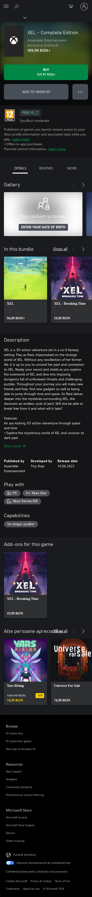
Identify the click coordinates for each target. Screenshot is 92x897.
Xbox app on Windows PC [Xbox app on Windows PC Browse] (21, 749)
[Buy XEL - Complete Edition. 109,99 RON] (46, 72)
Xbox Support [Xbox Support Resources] (14, 771)
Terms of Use (62, 881)
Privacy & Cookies (41, 881)
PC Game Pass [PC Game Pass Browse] (14, 733)
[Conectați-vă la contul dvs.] (84, 6)
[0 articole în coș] (72, 6)
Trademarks (13, 888)
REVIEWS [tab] (46, 168)
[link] (25, 290)
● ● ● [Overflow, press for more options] (80, 91)
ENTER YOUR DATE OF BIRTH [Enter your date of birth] (43, 227)
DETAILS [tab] (20, 168)
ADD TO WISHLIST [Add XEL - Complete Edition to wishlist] (36, 91)
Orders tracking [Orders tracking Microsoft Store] (15, 840)
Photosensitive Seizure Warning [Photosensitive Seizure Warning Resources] (25, 794)
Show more (15, 446)
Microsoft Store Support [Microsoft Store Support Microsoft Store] (20, 825)
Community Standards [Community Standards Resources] (19, 787)
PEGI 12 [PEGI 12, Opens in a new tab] (30, 113)
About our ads (31, 888)
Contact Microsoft (16, 881)
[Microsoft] (46, 4)
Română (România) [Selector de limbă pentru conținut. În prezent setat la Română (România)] (24, 854)
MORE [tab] (72, 168)
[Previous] (73, 184)
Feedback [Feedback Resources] (11, 779)
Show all (60, 248)
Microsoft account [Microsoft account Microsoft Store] (16, 817)
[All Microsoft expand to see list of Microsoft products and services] (6, 6)
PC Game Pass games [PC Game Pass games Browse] (19, 741)
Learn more (20, 139)
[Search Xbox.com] (17, 6)
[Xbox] (13, 17)
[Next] (83, 184)
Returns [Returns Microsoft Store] (10, 832)
